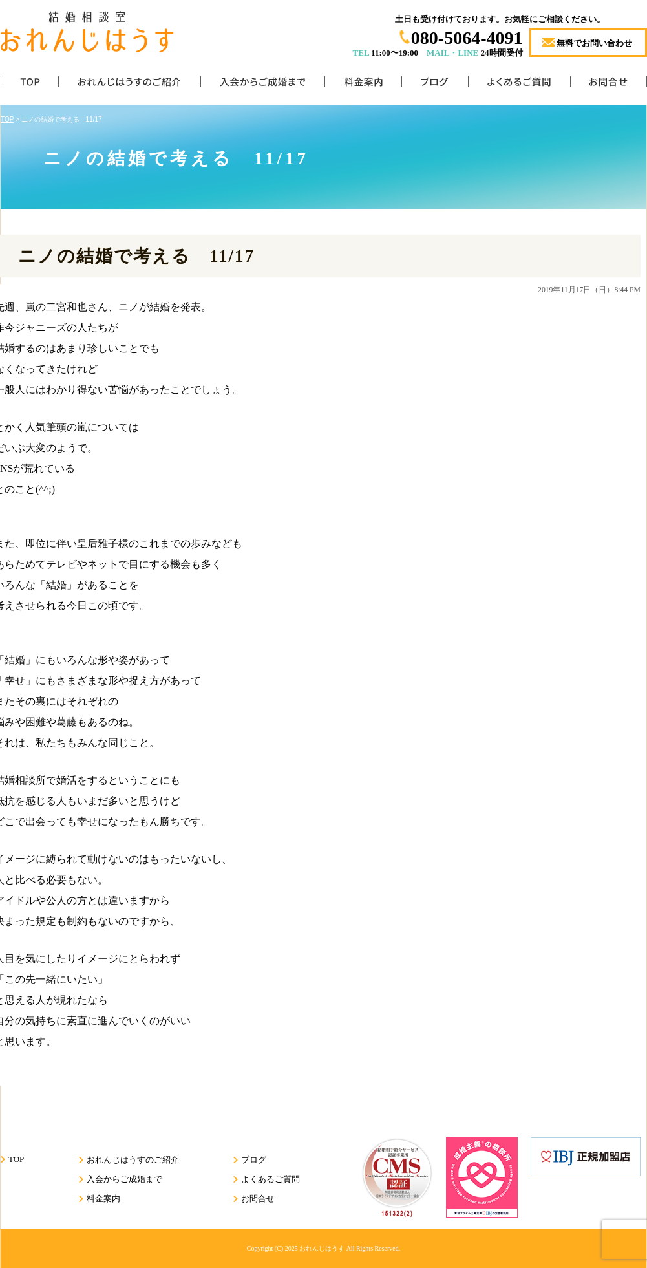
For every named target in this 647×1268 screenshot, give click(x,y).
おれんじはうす (322, 1248)
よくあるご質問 (519, 84)
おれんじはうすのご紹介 (129, 84)
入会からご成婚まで (262, 84)
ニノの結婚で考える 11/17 (136, 256)
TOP (29, 84)
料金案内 (362, 84)
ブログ (434, 84)
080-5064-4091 (467, 38)
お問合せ (608, 84)
